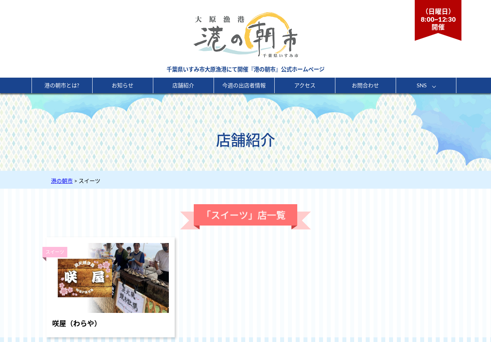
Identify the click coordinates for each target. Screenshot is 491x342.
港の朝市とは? (61, 85)
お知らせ (122, 85)
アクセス (305, 85)
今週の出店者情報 (244, 85)
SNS (422, 85)
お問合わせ (365, 85)
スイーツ (55, 252)
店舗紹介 (183, 85)
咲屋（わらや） (76, 323)
